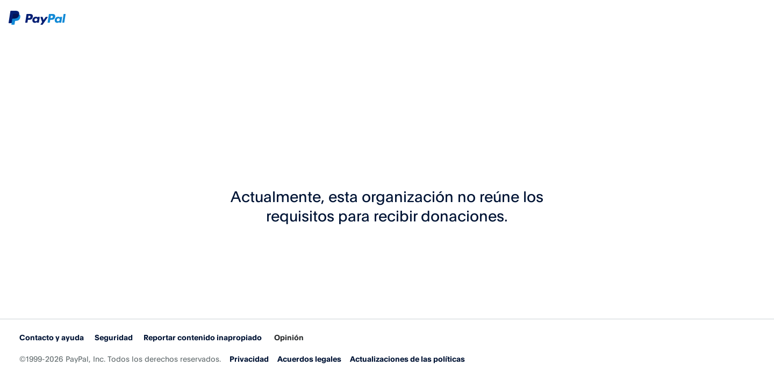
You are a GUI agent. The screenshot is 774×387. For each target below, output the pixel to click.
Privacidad (249, 358)
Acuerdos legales (309, 358)
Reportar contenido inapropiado (203, 337)
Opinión (289, 337)
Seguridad (114, 337)
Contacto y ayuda (51, 337)
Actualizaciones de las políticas (407, 358)
